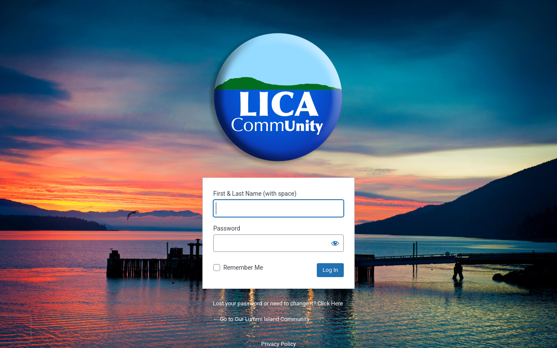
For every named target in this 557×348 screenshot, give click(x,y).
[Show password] (335, 243)
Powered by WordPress (278, 97)
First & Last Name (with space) (254, 193)
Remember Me (243, 267)
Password (226, 228)
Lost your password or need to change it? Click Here (278, 303)
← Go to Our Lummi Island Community (261, 319)
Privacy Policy (278, 344)
